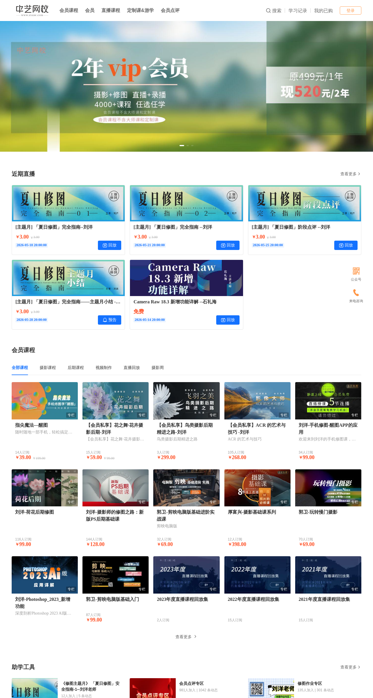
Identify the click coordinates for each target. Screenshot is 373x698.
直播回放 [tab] (132, 367)
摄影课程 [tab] (48, 367)
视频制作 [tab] (104, 367)
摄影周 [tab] (158, 367)
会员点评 (170, 10)
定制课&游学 (140, 10)
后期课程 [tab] (76, 367)
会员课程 (68, 10)
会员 (89, 10)
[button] (182, 145)
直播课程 (110, 10)
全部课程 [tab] (20, 367)
